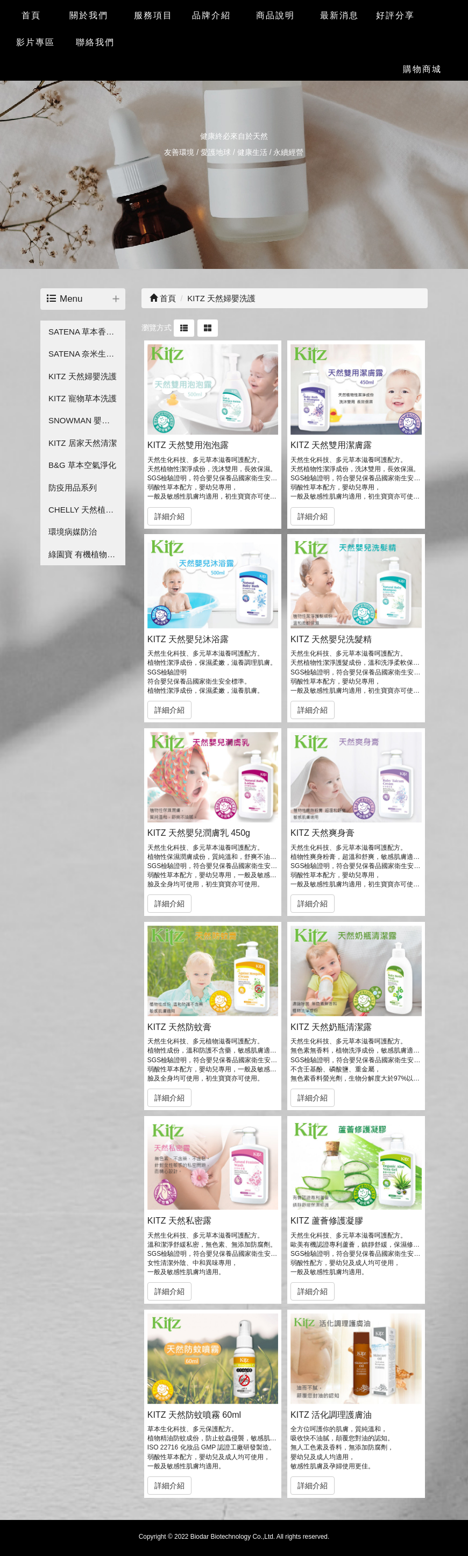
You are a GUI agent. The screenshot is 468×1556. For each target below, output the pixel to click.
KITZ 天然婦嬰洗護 (82, 376)
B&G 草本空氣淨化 (82, 465)
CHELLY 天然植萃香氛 (86, 509)
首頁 (163, 298)
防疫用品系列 (72, 487)
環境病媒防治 (72, 531)
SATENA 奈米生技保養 (86, 353)
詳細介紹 (169, 516)
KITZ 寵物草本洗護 (82, 398)
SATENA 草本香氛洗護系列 (86, 331)
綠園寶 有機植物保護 (85, 554)
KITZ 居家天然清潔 (82, 442)
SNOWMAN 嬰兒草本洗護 (86, 420)
